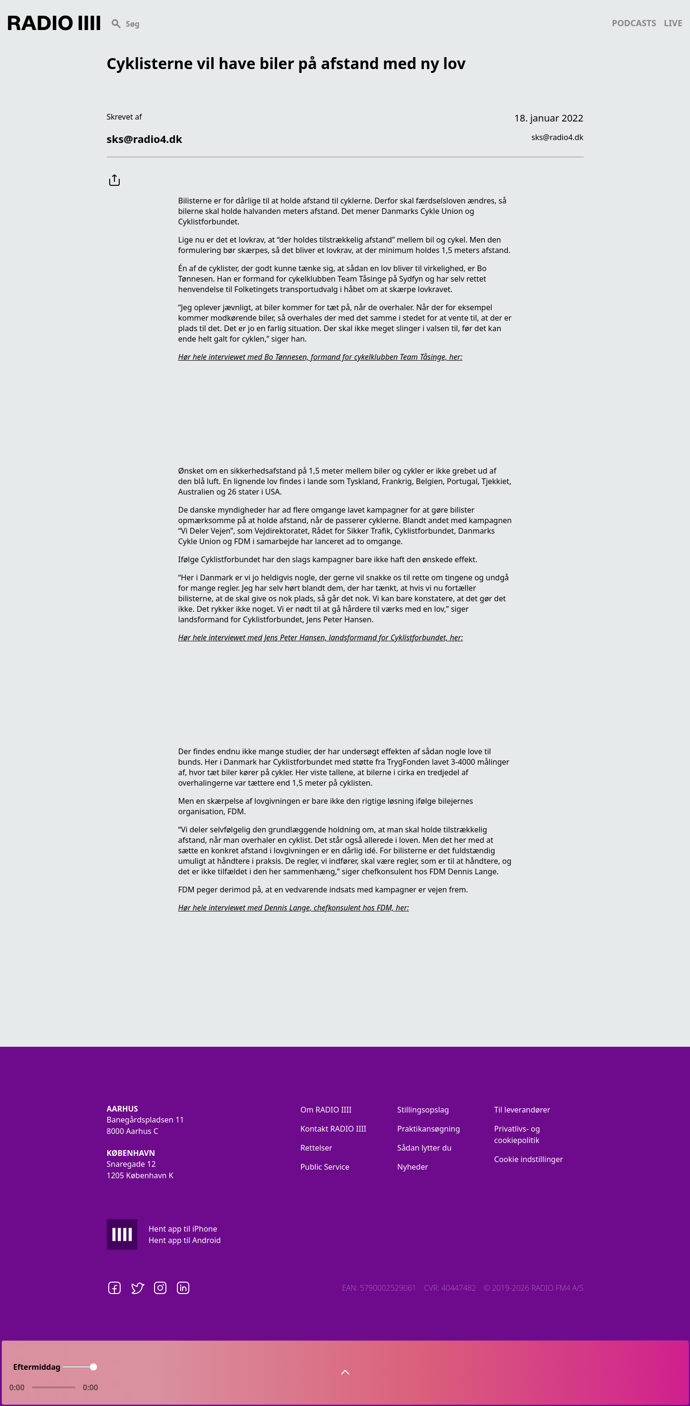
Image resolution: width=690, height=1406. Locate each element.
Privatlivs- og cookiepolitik (517, 1134)
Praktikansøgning (428, 1128)
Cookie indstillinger (528, 1159)
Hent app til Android (185, 1240)
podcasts (634, 23)
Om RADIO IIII (325, 1109)
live (673, 23)
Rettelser (316, 1148)
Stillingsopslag (423, 1109)
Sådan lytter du (424, 1148)
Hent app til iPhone (183, 1229)
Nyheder (412, 1167)
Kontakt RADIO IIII (333, 1128)
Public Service (325, 1167)
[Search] (356, 22)
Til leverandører (522, 1109)
